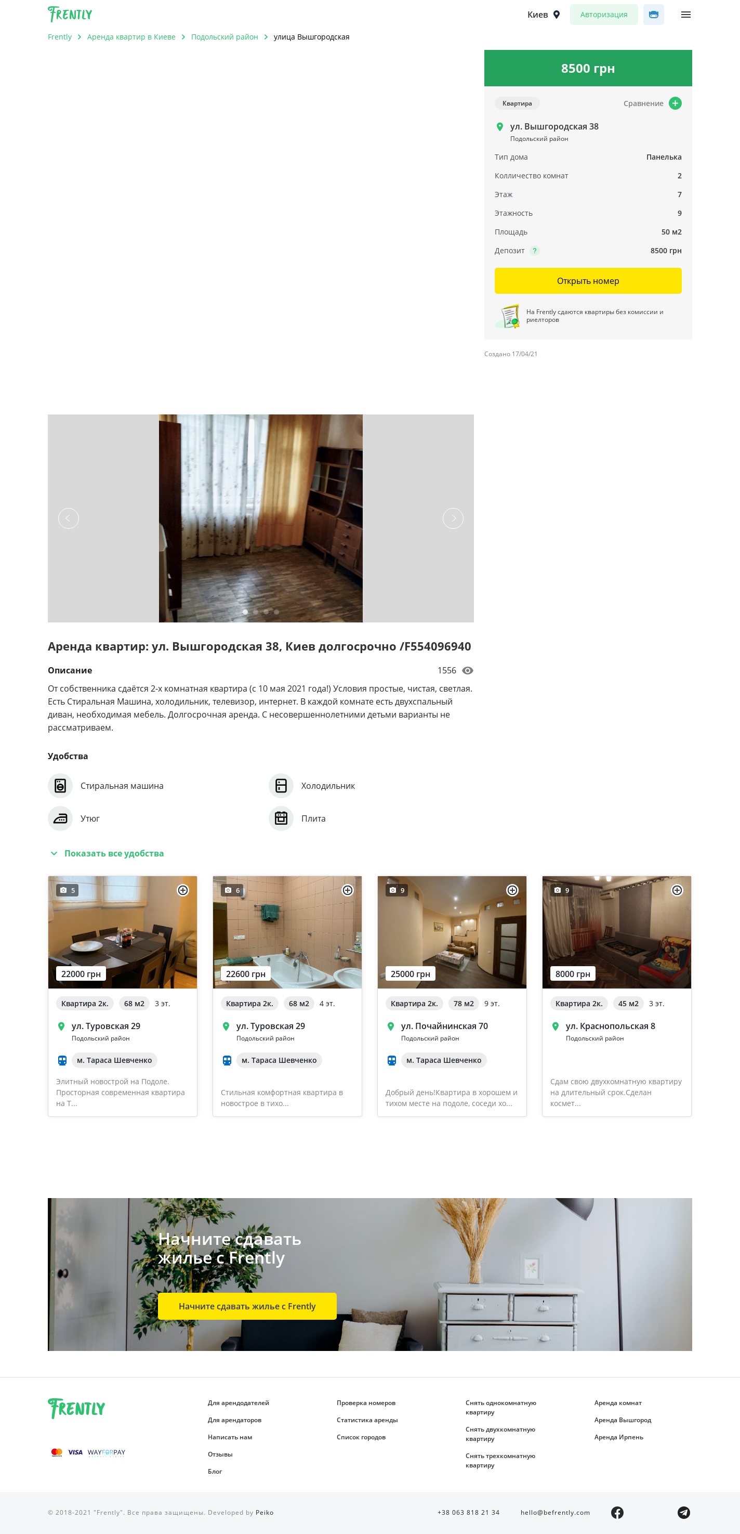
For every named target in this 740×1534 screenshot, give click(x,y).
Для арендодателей (238, 1402)
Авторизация (604, 14)
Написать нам (230, 1437)
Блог (215, 1471)
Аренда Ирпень (618, 1437)
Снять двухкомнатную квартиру (500, 1434)
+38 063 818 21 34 (469, 1512)
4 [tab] (276, 614)
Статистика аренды (367, 1419)
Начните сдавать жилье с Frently (247, 1306)
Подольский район (224, 37)
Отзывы (220, 1454)
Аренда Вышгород (622, 1419)
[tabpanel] (261, 518)
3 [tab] (266, 614)
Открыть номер (588, 281)
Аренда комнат (618, 1402)
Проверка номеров (366, 1402)
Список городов (361, 1437)
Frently (70, 16)
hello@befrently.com (555, 1512)
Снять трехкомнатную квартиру (500, 1460)
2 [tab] (255, 614)
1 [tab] (245, 614)
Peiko (265, 1512)
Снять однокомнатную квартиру (501, 1407)
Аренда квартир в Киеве (131, 37)
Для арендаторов (234, 1419)
